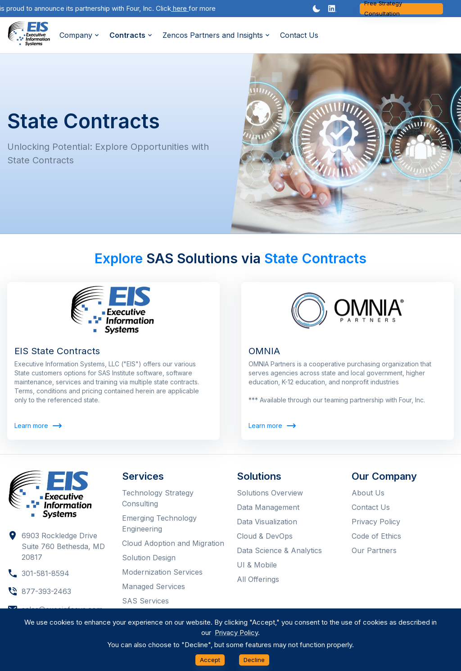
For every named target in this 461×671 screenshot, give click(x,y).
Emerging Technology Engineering (159, 523)
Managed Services (153, 586)
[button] (332, 8)
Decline (254, 660)
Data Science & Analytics (279, 550)
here (183, 8)
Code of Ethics (376, 535)
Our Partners (374, 550)
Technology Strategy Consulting (158, 498)
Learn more (37, 426)
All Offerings (258, 579)
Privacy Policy (376, 521)
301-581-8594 (45, 573)
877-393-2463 (46, 591)
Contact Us (299, 35)
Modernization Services (162, 571)
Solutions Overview (270, 492)
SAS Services (145, 600)
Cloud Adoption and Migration (173, 543)
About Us (368, 492)
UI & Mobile (257, 564)
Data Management (268, 507)
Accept (210, 660)
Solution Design (149, 557)
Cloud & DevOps (265, 535)
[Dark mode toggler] (316, 8)
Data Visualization (267, 521)
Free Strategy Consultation (401, 8)
